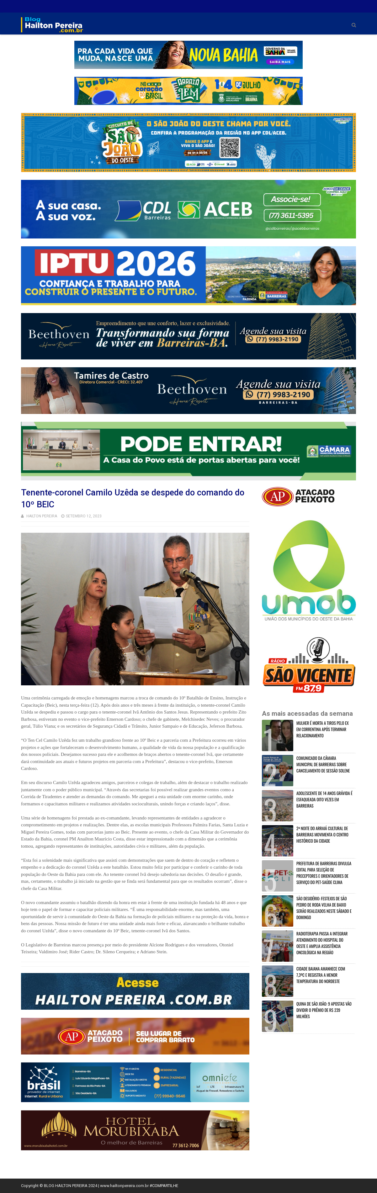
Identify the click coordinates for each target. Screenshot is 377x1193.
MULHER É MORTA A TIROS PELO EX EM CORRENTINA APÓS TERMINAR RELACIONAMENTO (322, 729)
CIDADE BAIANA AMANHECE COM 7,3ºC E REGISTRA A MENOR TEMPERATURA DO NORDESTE (320, 974)
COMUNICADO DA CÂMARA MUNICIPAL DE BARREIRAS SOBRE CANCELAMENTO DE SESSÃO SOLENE (323, 764)
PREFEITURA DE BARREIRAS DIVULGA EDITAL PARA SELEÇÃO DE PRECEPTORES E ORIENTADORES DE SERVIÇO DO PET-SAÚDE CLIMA (323, 872)
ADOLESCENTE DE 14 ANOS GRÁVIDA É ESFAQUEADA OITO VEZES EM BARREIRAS (324, 799)
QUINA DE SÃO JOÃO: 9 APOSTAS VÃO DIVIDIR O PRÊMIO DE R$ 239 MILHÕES (324, 1010)
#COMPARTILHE (164, 1185)
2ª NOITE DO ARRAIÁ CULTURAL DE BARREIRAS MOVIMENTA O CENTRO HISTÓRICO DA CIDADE (322, 834)
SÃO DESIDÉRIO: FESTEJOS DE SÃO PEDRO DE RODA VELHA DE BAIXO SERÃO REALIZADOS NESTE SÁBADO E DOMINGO (324, 907)
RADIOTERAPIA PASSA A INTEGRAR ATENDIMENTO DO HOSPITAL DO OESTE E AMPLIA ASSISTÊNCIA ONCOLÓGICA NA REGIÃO (322, 942)
